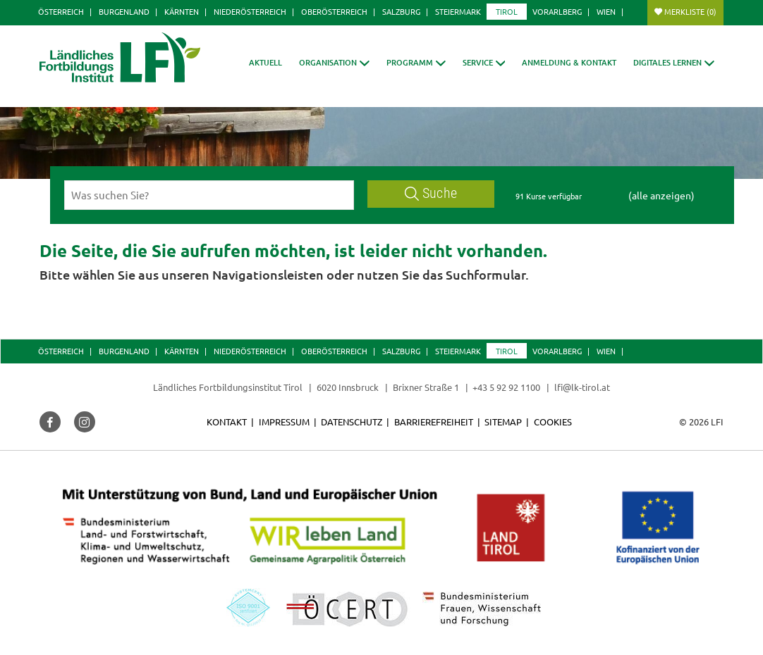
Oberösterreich (334, 11)
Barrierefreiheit (433, 422)
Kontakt (227, 422)
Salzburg (401, 11)
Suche (431, 193)
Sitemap (503, 422)
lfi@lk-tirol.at (582, 387)
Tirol (507, 11)
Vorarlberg (557, 11)
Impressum (284, 422)
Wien (606, 11)
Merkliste (690, 11)
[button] (416, 62)
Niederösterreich (250, 11)
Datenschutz (351, 422)
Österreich (61, 11)
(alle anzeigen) (661, 195)
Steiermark (458, 11)
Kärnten (181, 11)
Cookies (553, 422)
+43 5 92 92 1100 (506, 387)
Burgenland (124, 11)
